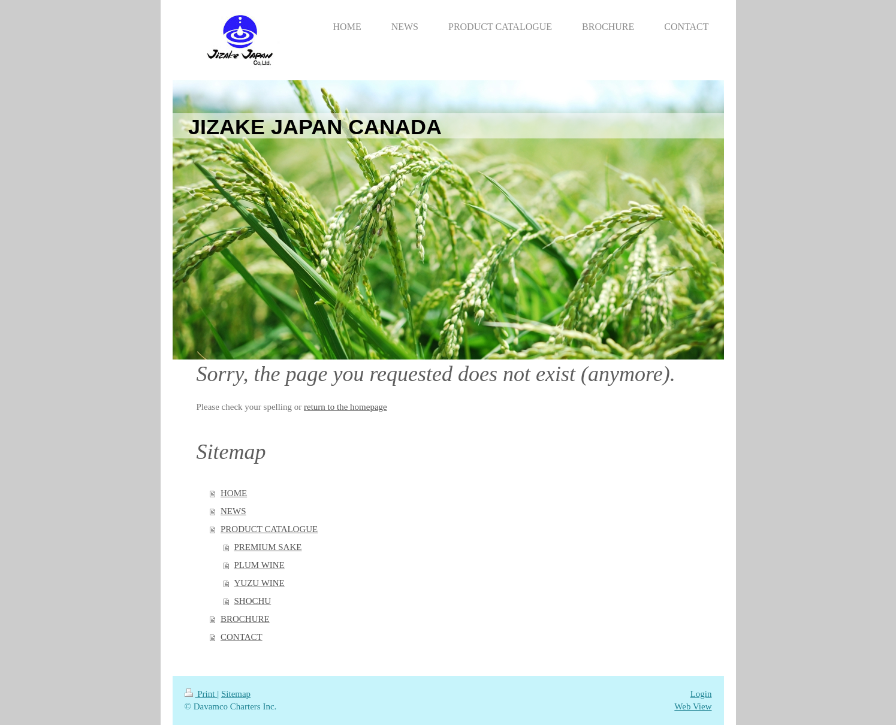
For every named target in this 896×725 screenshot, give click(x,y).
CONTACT (242, 637)
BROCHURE (245, 619)
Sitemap (236, 694)
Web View (692, 706)
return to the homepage (345, 407)
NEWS (233, 511)
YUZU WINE (259, 583)
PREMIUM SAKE (268, 547)
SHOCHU (252, 601)
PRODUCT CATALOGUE (269, 529)
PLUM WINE (259, 565)
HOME (234, 493)
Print (201, 694)
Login (701, 694)
